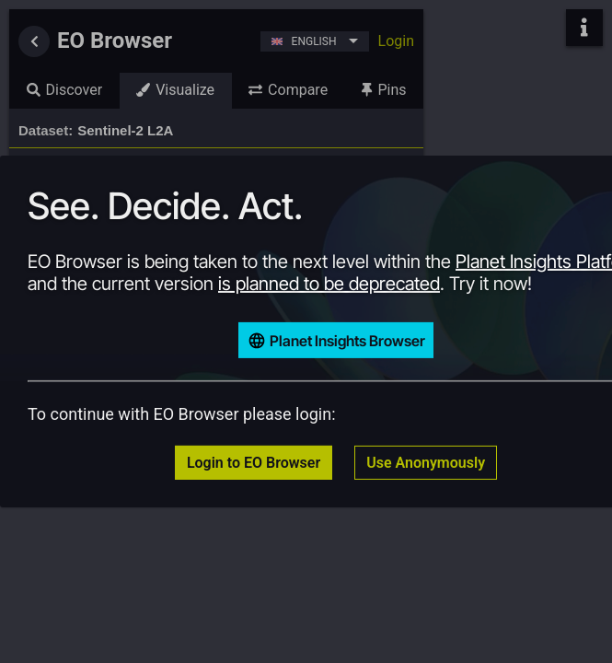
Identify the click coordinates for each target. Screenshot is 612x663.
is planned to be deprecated (329, 284)
